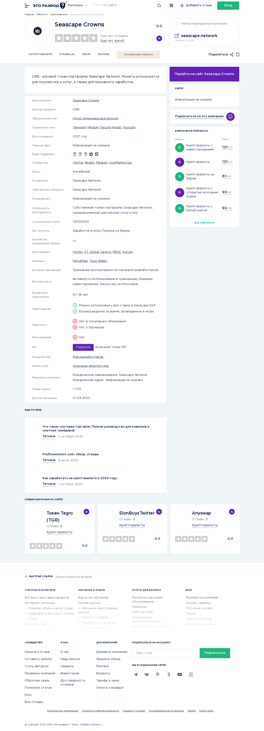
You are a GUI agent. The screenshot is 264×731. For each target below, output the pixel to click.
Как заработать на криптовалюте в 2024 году (80, 478)
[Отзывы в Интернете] (49, 5)
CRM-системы (142, 612)
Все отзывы (34, 702)
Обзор (86, 54)
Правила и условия (134, 711)
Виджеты (103, 673)
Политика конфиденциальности (100, 711)
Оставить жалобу (38, 659)
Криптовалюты (198, 162)
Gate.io (105, 252)
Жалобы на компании (202, 597)
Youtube (129, 127)
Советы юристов (199, 619)
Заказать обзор (108, 659)
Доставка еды (36, 624)
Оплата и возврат (110, 687)
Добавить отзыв (199, 5)
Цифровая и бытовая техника (51, 613)
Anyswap (201, 513)
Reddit (117, 127)
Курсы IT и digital (95, 617)
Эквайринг (140, 607)
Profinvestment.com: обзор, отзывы (71, 454)
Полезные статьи (38, 687)
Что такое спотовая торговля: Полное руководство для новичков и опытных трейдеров (96, 428)
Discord (105, 127)
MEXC (117, 252)
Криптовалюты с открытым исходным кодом (202, 192)
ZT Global (91, 252)
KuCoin (128, 252)
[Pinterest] (157, 674)
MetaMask (80, 261)
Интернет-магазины (40, 603)
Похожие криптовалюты (138, 55)
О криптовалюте (40, 54)
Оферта (192, 711)
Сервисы (67, 666)
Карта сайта (206, 711)
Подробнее (83, 347)
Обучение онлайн (199, 608)
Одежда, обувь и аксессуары (51, 608)
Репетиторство (94, 628)
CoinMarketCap (120, 162)
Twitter (78, 162)
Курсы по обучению (93, 597)
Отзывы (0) (66, 54)
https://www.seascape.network (95, 118)
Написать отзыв (37, 652)
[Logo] (37, 31)
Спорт (33, 619)
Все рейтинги (204, 223)
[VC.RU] (190, 674)
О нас (64, 652)
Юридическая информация (62, 711)
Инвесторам (70, 673)
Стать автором (37, 666)
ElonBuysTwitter (137, 513)
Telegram (80, 127)
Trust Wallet (98, 261)
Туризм (191, 613)
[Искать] (127, 5)
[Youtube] (179, 674)
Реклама (102, 666)
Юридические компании (150, 626)
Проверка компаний (40, 673)
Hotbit (78, 252)
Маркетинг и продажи (99, 622)
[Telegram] (135, 674)
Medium (93, 127)
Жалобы (103, 54)
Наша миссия (70, 659)
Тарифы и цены (107, 680)
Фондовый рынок (199, 629)
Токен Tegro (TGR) (60, 516)
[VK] (146, 674)
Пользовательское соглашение (166, 711)
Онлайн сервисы (198, 603)
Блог (28, 695)
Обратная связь (37, 680)
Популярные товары (40, 629)
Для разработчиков (88, 357)
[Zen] (168, 674)
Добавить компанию (112, 652)
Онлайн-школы (89, 603)
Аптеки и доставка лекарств (47, 597)
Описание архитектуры (91, 366)
